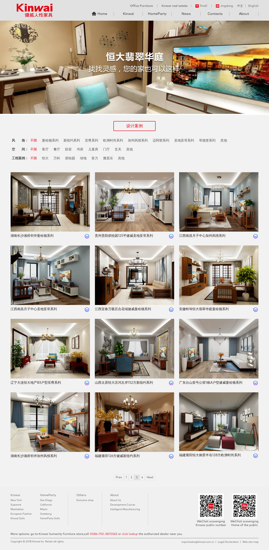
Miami (43, 509)
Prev (119, 477)
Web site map (250, 542)
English (253, 6)
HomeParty (157, 13)
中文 (240, 6)
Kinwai (128, 13)
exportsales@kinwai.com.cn (198, 542)
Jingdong (224, 6)
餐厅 (57, 149)
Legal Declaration (228, 542)
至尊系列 (91, 140)
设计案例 (134, 126)
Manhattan (17, 509)
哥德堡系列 (207, 140)
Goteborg (45, 514)
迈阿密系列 (161, 140)
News (186, 13)
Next (150, 477)
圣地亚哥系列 (184, 140)
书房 (80, 149)
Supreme (16, 505)
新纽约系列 (71, 140)
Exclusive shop (84, 500)
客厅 (45, 149)
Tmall (201, 6)
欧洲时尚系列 (113, 140)
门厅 (106, 149)
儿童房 (93, 149)
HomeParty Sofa (50, 518)
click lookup (130, 534)
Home (102, 13)
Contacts (215, 13)
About (244, 13)
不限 (33, 140)
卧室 (68, 149)
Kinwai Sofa (18, 518)
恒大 (45, 158)
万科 (57, 158)
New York (16, 500)
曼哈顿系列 (50, 140)
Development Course (122, 505)
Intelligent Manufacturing (125, 509)
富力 (95, 158)
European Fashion (21, 514)
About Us (115, 500)
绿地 (83, 158)
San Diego (46, 500)
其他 (223, 140)
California (46, 505)
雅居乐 (108, 158)
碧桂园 (70, 158)
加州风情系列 (138, 140)
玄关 (118, 149)
